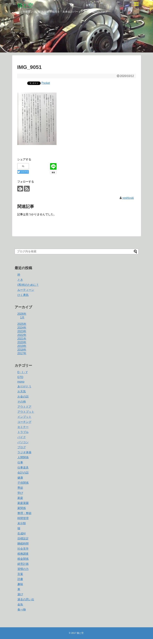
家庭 (20, 497)
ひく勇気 (23, 294)
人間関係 (23, 457)
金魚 (20, 604)
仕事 (20, 462)
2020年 (22, 342)
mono (20, 381)
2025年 (22, 323)
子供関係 (23, 482)
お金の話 (23, 396)
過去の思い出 (25, 599)
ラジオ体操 (24, 452)
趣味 (20, 584)
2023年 (22, 331)
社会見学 (23, 548)
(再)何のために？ (28, 284)
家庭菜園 (23, 503)
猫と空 (25, 5)
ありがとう (24, 386)
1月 (22, 317)
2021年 (22, 338)
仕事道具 (23, 467)
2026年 (22, 313)
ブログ (21, 447)
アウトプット (25, 411)
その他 (21, 401)
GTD (20, 377)
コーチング (24, 421)
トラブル (23, 432)
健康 (20, 477)
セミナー (23, 426)
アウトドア (24, 406)
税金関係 (23, 558)
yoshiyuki (128, 197)
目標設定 (23, 538)
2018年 (22, 349)
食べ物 (21, 609)
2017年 (22, 353)
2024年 (22, 327)
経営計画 (23, 563)
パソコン (23, 442)
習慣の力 (23, 568)
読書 (20, 579)
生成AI (21, 533)
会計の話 (23, 472)
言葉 (20, 574)
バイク (21, 437)
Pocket (46, 82)
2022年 (22, 334)
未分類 (21, 523)
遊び (20, 594)
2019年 (22, 346)
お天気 (21, 391)
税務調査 (23, 553)
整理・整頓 (24, 513)
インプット (24, 416)
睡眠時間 (23, 543)
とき (20, 279)
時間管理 (23, 518)
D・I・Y (22, 372)
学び (20, 492)
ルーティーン (25, 289)
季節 (20, 487)
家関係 (21, 508)
